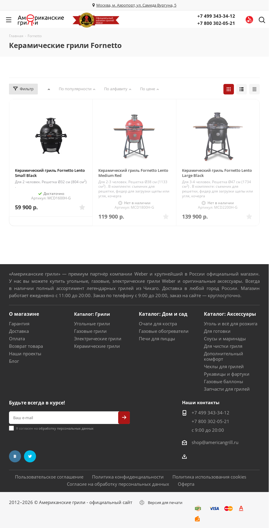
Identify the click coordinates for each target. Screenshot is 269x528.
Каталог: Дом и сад (163, 314)
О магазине (24, 314)
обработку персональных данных (66, 428)
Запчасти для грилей (227, 389)
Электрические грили (97, 339)
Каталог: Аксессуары (230, 314)
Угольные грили (92, 324)
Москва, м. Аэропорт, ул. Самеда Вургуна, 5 (136, 5)
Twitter (30, 456)
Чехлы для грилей (224, 366)
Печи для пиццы (157, 339)
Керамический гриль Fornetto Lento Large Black (217, 173)
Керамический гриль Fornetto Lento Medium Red (133, 173)
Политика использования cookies (209, 477)
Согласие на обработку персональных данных (118, 484)
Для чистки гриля (223, 346)
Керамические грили (97, 346)
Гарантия (19, 324)
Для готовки (217, 331)
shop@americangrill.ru (215, 442)
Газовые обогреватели (164, 331)
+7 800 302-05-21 (216, 23)
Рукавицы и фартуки (227, 374)
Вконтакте (15, 456)
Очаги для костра (158, 324)
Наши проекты (25, 353)
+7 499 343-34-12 (216, 16)
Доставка (19, 331)
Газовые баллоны (223, 381)
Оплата (17, 339)
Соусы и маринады (225, 339)
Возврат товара (26, 346)
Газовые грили (90, 331)
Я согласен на (55, 428)
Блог (14, 361)
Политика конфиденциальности (128, 477)
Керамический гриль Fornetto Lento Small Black (50, 173)
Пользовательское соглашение (49, 477)
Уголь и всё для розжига (230, 324)
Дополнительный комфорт (223, 356)
